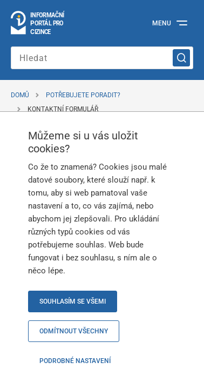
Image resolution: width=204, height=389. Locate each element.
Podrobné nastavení (75, 361)
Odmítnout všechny (73, 331)
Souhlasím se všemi (72, 301)
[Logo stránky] (38, 23)
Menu (161, 23)
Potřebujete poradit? (83, 95)
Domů (20, 95)
